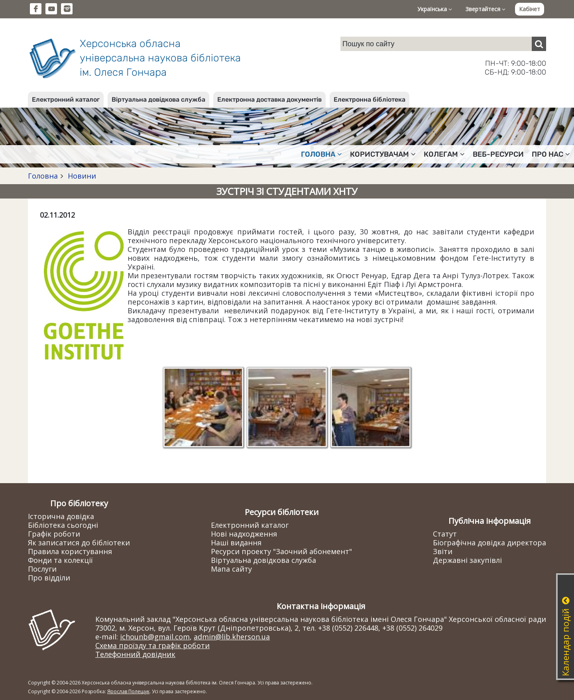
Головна (43, 176)
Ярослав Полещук (128, 691)
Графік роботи (54, 534)
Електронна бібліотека (369, 99)
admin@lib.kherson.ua (232, 636)
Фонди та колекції (60, 560)
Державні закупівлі (467, 560)
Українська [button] (434, 9)
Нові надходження (244, 534)
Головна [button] (321, 154)
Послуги (42, 569)
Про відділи (49, 577)
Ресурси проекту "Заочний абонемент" (281, 551)
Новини (81, 176)
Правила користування (70, 551)
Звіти (442, 551)
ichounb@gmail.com (155, 636)
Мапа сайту (231, 569)
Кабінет (529, 9)
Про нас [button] (551, 154)
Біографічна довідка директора (489, 542)
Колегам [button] (444, 154)
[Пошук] (539, 44)
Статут (445, 534)
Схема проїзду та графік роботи (152, 645)
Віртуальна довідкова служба (158, 99)
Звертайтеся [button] (485, 9)
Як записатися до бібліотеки (79, 542)
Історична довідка (61, 516)
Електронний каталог (66, 99)
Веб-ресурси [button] (498, 154)
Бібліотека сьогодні (63, 525)
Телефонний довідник (135, 654)
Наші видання (236, 542)
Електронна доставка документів (269, 99)
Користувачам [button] (383, 154)
